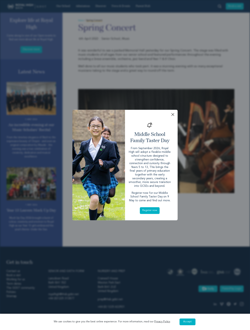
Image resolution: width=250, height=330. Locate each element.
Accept (187, 321)
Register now (149, 210)
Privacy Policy (162, 321)
